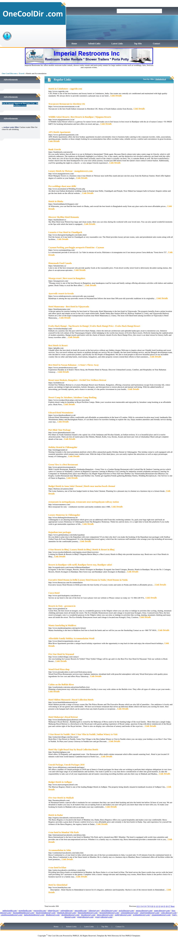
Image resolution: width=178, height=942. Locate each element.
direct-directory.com (105, 915)
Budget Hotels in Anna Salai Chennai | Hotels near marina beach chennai (81, 486)
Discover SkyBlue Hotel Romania (63, 217)
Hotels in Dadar (55, 815)
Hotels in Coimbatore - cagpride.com (65, 88)
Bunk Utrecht (54, 149)
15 (164, 906)
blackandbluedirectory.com (23, 912)
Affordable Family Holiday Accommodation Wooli (71, 638)
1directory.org (94, 910)
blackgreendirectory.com (45, 912)
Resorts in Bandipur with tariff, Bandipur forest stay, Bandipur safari (80, 564)
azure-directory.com (162, 910)
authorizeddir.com (9, 910)
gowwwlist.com (39, 910)
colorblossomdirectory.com (11, 915)
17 (169, 906)
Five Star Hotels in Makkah (61, 797)
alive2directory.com (109, 910)
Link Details (116, 95)
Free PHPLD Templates (131, 936)
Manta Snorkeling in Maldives (62, 625)
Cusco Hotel (53, 593)
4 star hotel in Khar (57, 867)
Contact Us (120, 926)
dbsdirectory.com (52, 915)
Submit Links (94, 43)
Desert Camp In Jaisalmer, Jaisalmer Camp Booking (72, 397)
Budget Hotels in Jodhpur (60, 782)
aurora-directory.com (144, 910)
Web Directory (113, 936)
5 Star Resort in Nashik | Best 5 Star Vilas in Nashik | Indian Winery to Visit (82, 734)
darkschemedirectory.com (34, 915)
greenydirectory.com (85, 917)
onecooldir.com (80, 910)
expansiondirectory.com (161, 915)
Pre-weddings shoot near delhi (62, 186)
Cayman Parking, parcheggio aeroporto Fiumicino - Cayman (76, 247)
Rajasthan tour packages (59, 532)
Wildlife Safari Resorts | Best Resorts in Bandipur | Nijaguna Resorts (79, 117)
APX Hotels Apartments (59, 132)
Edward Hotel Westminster (60, 412)
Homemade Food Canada (60, 263)
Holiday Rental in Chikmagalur (62, 447)
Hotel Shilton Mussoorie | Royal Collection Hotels (70, 699)
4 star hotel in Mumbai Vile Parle (63, 832)
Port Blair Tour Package (59, 430)
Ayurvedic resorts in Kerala (61, 293)
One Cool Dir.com (9, 73)
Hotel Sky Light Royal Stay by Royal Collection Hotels (73, 749)
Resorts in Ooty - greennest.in (61, 606)
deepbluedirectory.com (70, 915)
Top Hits (138, 43)
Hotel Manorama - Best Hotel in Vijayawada (68, 306)
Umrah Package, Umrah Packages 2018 (66, 764)
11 (155, 906)
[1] (138, 906)
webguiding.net (67, 910)
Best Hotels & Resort (58, 345)
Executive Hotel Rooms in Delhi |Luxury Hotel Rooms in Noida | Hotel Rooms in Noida (88, 580)
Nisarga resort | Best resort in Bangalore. (67, 278)
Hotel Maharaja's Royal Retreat (63, 717)
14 (162, 906)
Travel (21, 73)
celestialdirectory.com (129, 912)
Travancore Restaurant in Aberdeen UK (66, 104)
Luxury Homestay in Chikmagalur (64, 515)
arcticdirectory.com (126, 910)
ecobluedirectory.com (141, 915)
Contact (156, 43)
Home (74, 43)
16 (167, 906)
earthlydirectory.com (123, 915)
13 (159, 906)
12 (157, 906)
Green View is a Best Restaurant (63, 464)
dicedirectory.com (88, 915)
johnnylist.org (53, 910)
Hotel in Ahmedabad (57, 885)
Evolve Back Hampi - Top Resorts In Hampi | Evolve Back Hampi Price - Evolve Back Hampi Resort (94, 326)
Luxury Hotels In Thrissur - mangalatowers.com (70, 171)
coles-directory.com (169, 912)
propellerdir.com (25, 910)
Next (172, 906)
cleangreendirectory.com (149, 912)
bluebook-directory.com (66, 912)
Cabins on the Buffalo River (61, 684)
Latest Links (117, 43)
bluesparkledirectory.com (88, 912)
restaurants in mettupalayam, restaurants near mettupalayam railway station (83, 502)
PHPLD (76, 936)
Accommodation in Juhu (59, 850)
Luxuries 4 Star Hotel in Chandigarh (65, 232)
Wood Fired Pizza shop (58, 669)
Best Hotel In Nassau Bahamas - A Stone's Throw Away (73, 365)
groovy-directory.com (103, 917)
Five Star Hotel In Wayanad (61, 654)
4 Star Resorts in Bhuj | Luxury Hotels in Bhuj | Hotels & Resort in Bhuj (81, 549)
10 (152, 906)
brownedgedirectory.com (109, 912)
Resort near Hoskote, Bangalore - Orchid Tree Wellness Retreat (77, 380)
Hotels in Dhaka (55, 201)
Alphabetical (160, 79)
